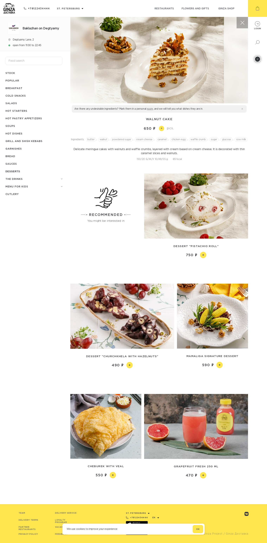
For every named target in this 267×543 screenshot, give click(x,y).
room (150, 108)
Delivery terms (28, 520)
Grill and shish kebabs (24, 141)
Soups (10, 126)
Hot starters (16, 110)
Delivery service (66, 513)
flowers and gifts (195, 8)
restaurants (164, 8)
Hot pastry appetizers (23, 118)
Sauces (11, 163)
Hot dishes (13, 133)
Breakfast (13, 88)
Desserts (12, 171)
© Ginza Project (211, 533)
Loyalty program (61, 521)
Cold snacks (15, 95)
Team (22, 513)
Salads (11, 103)
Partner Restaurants (27, 528)
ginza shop (226, 8)
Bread (10, 156)
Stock (10, 73)
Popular (12, 80)
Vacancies (61, 527)
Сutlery (12, 194)
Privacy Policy (28, 534)
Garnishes (13, 148)
